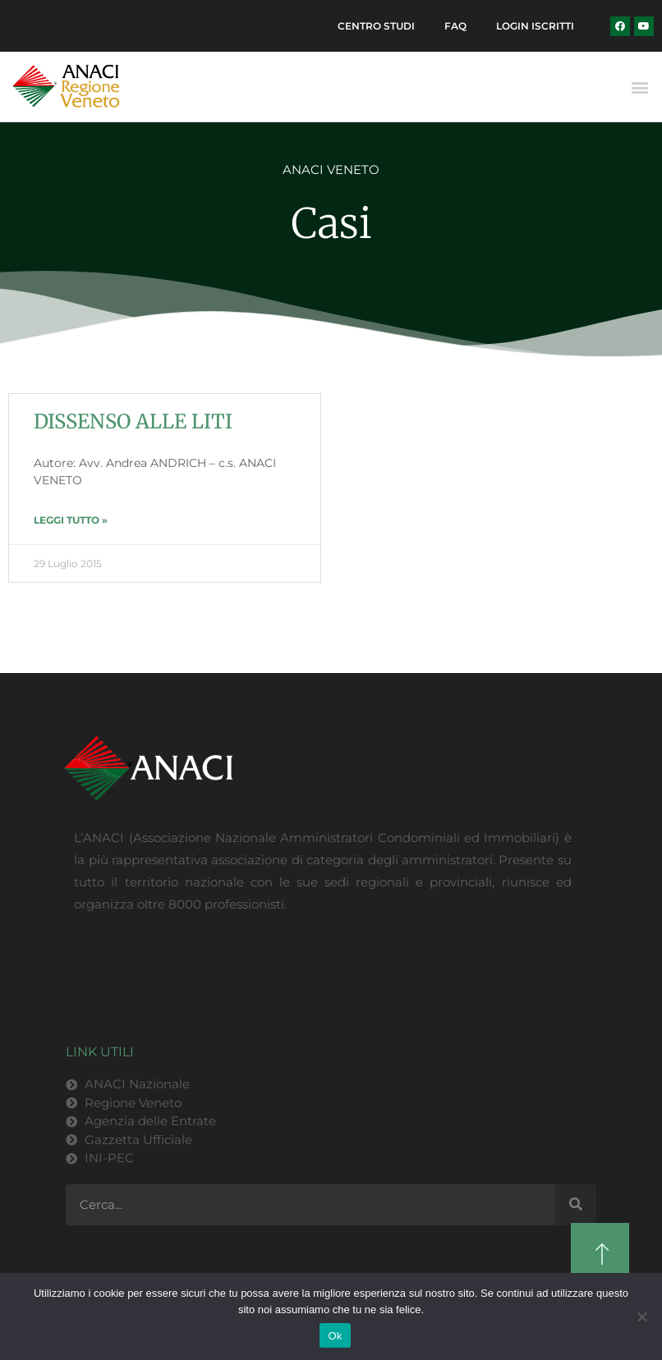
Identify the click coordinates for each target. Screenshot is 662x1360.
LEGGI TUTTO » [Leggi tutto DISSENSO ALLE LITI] (71, 521)
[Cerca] (575, 1206)
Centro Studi (368, 27)
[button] (640, 89)
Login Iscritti (533, 27)
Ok (335, 1336)
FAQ (450, 27)
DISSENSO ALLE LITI (133, 423)
